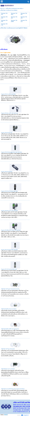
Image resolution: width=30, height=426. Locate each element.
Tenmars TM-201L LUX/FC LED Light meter (9, 119)
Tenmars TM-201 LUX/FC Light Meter (8, 100)
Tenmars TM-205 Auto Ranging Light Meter (9, 197)
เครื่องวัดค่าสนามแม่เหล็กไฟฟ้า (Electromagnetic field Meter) (13, 395)
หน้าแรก (2, 15)
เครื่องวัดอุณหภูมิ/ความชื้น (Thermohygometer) (10, 335)
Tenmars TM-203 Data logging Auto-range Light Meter (11, 158)
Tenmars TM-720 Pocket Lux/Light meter (9, 275)
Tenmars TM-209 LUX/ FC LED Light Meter (9, 217)
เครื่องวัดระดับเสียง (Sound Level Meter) (9, 315)
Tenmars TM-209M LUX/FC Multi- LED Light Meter (11, 236)
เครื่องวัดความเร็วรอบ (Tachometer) (8, 355)
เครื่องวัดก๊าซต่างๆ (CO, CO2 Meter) (8, 375)
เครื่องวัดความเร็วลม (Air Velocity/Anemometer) (10, 295)
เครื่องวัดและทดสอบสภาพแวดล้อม (14, 15)
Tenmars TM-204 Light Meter (6, 178)
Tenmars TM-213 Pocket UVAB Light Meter (9, 256)
